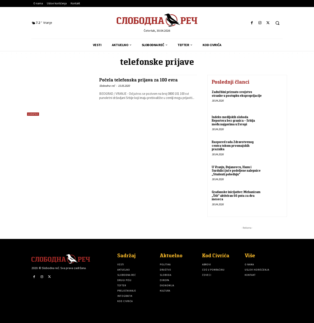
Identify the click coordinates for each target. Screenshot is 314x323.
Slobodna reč (107, 85)
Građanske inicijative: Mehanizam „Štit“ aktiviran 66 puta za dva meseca (236, 195)
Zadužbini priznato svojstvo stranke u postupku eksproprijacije (237, 93)
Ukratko (33, 114)
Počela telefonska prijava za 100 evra (138, 79)
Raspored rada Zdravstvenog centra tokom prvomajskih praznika (233, 145)
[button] (277, 23)
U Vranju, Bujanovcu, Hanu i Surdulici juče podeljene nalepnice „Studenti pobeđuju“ (236, 170)
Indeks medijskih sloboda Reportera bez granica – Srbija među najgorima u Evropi (233, 120)
